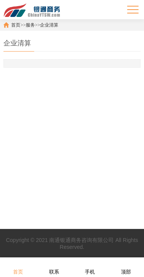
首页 (15, 25)
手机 (90, 267)
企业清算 (49, 25)
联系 (54, 267)
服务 (30, 25)
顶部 (126, 267)
